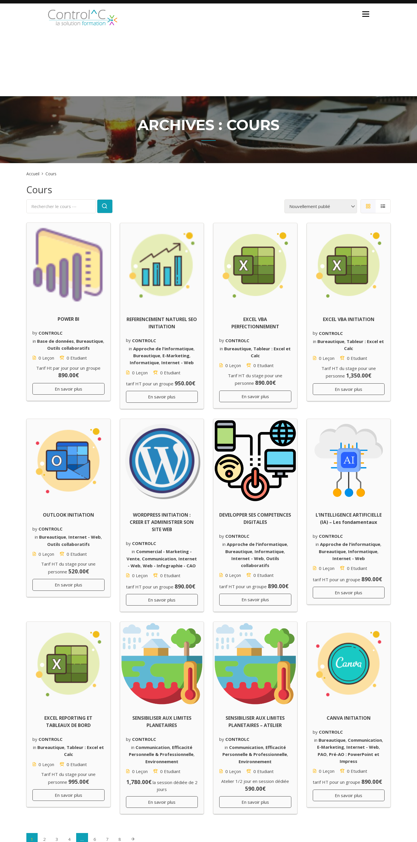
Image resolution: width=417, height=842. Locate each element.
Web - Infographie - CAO (169, 565)
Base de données (55, 341)
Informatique (144, 362)
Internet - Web (177, 362)
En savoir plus (68, 389)
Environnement (161, 761)
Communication (159, 558)
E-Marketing (175, 355)
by (34, 333)
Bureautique (89, 341)
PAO (322, 754)
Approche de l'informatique (163, 348)
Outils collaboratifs (68, 348)
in (34, 341)
